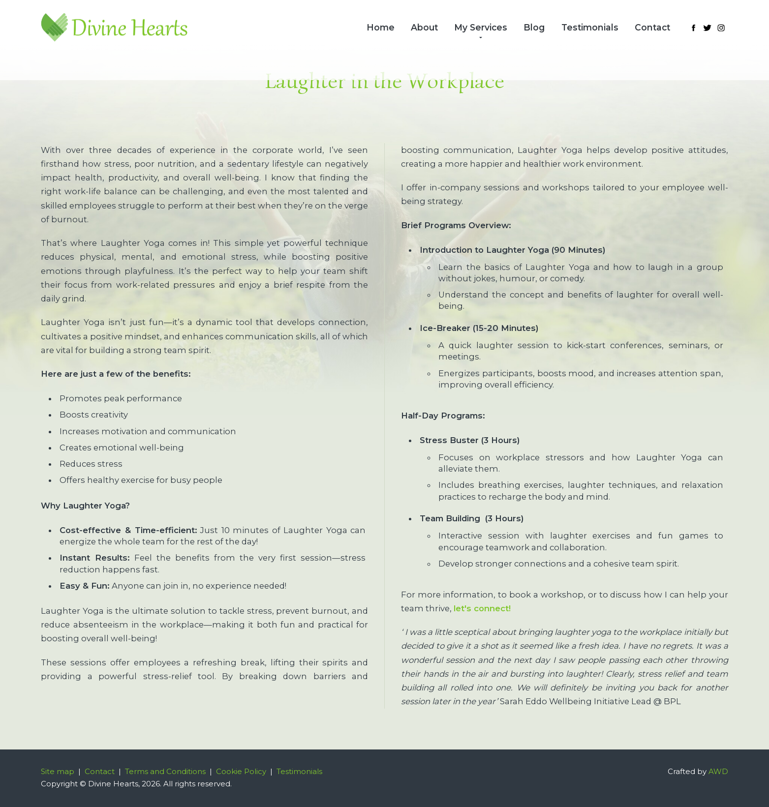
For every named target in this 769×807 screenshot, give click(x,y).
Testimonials (589, 27)
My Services (480, 27)
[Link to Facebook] (693, 27)
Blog (534, 27)
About (424, 27)
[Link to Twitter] (707, 27)
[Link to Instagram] (721, 27)
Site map (57, 771)
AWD (718, 771)
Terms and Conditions (165, 771)
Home (381, 27)
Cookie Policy (241, 771)
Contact (652, 27)
